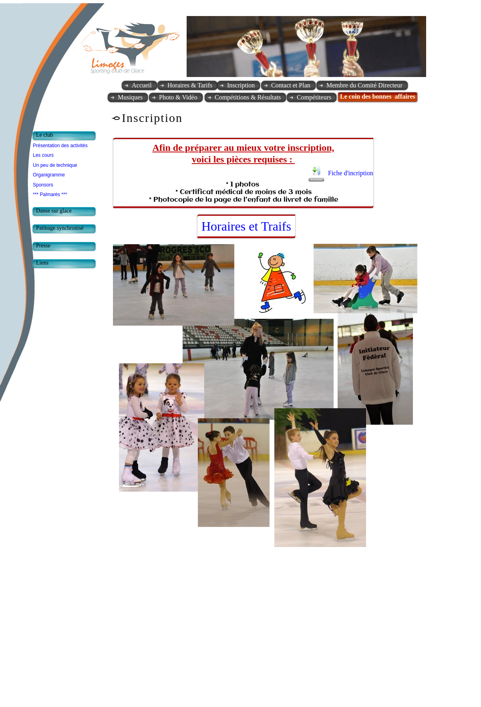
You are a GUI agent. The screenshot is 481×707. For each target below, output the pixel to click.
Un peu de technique (55, 165)
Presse (43, 246)
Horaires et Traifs (246, 226)
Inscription (241, 85)
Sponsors (43, 185)
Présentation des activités (60, 145)
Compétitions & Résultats (248, 97)
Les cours (43, 155)
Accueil (142, 85)
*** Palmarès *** (50, 194)
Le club (44, 135)
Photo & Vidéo (178, 97)
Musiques (130, 97)
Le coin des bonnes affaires (377, 96)
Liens (42, 263)
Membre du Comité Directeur (364, 85)
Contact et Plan (290, 85)
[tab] (66, 136)
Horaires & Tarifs (189, 85)
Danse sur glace (54, 211)
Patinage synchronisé (60, 228)
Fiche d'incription (351, 173)
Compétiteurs (314, 97)
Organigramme (49, 175)
